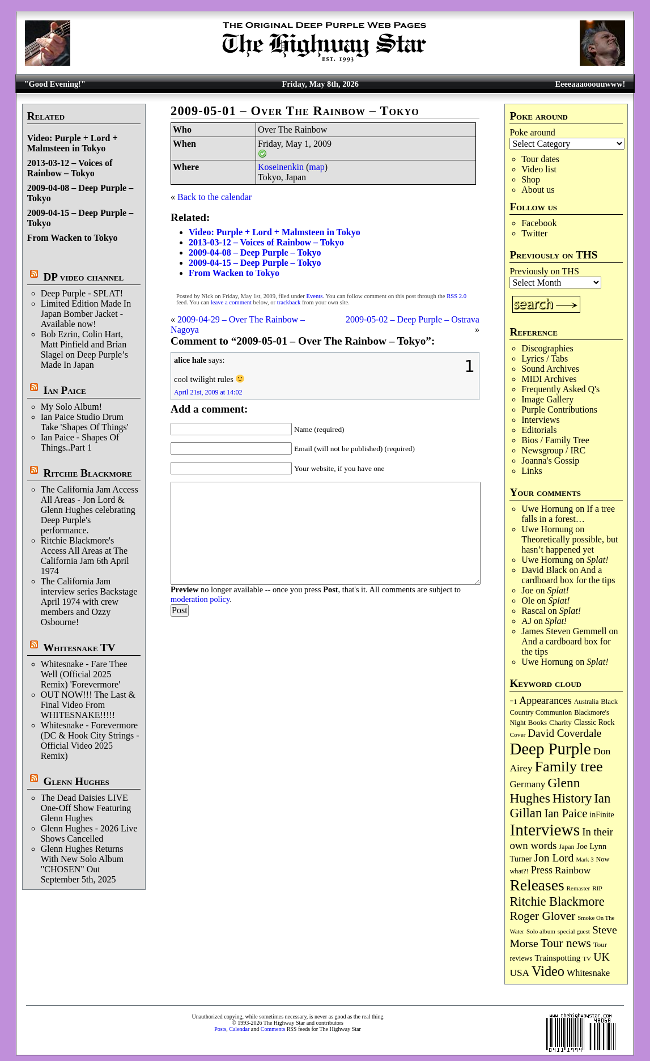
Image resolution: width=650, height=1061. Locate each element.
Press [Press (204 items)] (542, 870)
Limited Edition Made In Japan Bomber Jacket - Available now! (86, 314)
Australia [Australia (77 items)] (586, 702)
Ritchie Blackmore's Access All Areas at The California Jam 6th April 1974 (85, 556)
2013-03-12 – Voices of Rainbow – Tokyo (70, 168)
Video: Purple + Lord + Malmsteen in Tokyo (72, 143)
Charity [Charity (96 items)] (560, 722)
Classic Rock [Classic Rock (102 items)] (594, 722)
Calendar (239, 1029)
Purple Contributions (559, 409)
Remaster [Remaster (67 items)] (578, 888)
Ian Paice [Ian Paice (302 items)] (565, 813)
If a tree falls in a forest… (568, 514)
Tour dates (540, 159)
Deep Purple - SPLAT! (82, 293)
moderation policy (200, 599)
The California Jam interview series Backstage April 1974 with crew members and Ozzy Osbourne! (89, 601)
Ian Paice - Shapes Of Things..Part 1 (80, 442)
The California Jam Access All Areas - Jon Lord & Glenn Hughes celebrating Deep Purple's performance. (89, 510)
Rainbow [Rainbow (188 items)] (573, 870)
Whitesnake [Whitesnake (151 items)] (588, 973)
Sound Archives (550, 369)
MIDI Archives (548, 379)
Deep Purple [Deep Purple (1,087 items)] (550, 749)
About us (537, 189)
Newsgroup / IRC (553, 450)
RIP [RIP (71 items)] (597, 888)
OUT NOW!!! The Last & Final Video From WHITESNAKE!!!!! (88, 705)
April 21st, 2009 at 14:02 (208, 392)
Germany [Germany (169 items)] (527, 784)
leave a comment (231, 302)
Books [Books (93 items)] (537, 722)
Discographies (547, 348)
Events (315, 296)
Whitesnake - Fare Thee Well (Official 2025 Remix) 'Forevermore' (84, 674)
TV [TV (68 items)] (587, 958)
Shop (530, 179)
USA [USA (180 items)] (519, 972)
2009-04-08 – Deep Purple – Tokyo (255, 252)
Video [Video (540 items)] (548, 971)
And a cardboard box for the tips (568, 575)
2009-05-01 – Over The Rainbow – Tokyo (295, 111)
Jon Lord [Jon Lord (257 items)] (553, 858)
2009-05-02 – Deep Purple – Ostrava (412, 319)
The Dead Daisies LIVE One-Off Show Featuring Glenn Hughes (86, 808)
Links (531, 471)
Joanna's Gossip (550, 460)
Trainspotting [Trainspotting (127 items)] (557, 957)
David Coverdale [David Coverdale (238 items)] (564, 733)
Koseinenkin (281, 167)
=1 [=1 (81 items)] (513, 702)
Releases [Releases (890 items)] (536, 885)
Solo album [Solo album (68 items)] (540, 931)
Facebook (538, 223)
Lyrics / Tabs (544, 358)
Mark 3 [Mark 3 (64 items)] (584, 859)
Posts (220, 1029)
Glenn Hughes (76, 781)
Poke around (532, 132)
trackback (288, 302)
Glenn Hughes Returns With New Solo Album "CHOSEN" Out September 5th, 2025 (82, 864)
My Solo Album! (71, 406)
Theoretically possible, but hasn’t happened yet (569, 544)
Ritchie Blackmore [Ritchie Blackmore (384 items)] (556, 901)
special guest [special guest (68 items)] (574, 931)
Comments (273, 1029)
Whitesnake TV (79, 647)
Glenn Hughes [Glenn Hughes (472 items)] (544, 790)
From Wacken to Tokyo (72, 238)
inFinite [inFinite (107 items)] (601, 814)
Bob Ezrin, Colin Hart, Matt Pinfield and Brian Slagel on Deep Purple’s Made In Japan (84, 349)
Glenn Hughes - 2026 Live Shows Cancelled (89, 833)
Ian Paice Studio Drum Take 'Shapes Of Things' (85, 422)
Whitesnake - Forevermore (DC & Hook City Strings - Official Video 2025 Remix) (90, 740)
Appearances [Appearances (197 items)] (545, 700)
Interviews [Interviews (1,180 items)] (544, 830)
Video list (538, 169)
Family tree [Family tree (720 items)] (569, 766)
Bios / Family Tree (555, 440)
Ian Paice (64, 390)
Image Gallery (547, 399)
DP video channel (83, 277)
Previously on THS (544, 271)
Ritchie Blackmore (87, 473)
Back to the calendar (214, 197)
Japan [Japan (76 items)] (566, 847)
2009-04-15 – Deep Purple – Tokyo (255, 263)
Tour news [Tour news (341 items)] (566, 943)
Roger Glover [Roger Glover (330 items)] (542, 916)
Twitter (534, 233)
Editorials (538, 430)
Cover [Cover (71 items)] (517, 734)
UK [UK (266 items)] (601, 956)
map (317, 167)
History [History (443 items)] (572, 798)
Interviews (540, 420)
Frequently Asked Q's (560, 389)
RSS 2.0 (456, 296)
